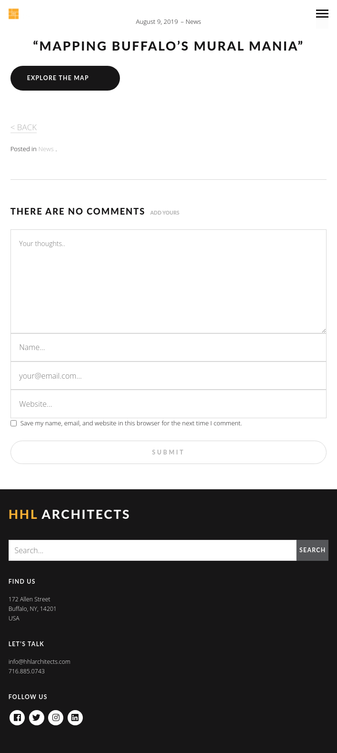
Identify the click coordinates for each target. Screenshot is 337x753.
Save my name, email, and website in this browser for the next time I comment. (131, 423)
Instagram (55, 715)
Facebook (17, 715)
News (193, 21)
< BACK (23, 127)
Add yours (164, 213)
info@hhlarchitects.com (39, 662)
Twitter (36, 715)
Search (312, 550)
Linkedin (75, 715)
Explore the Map (58, 78)
